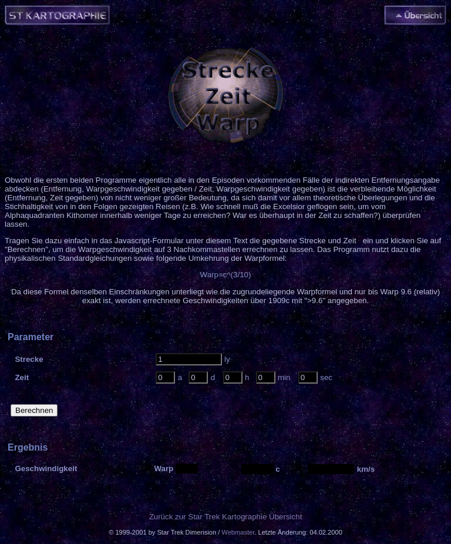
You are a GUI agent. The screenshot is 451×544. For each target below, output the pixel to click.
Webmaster (237, 532)
